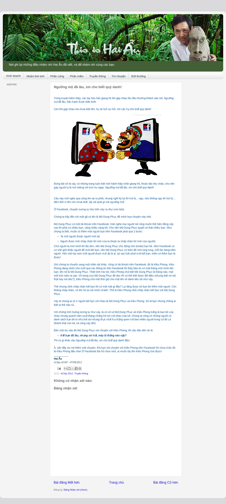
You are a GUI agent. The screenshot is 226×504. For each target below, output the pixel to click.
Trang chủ (116, 482)
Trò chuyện (119, 76)
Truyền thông (97, 76)
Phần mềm (76, 76)
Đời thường (138, 76)
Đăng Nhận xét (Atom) (75, 490)
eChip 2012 (67, 373)
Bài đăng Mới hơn (66, 482)
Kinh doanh (13, 75)
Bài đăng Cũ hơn (165, 482)
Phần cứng (57, 76)
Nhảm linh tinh (36, 76)
